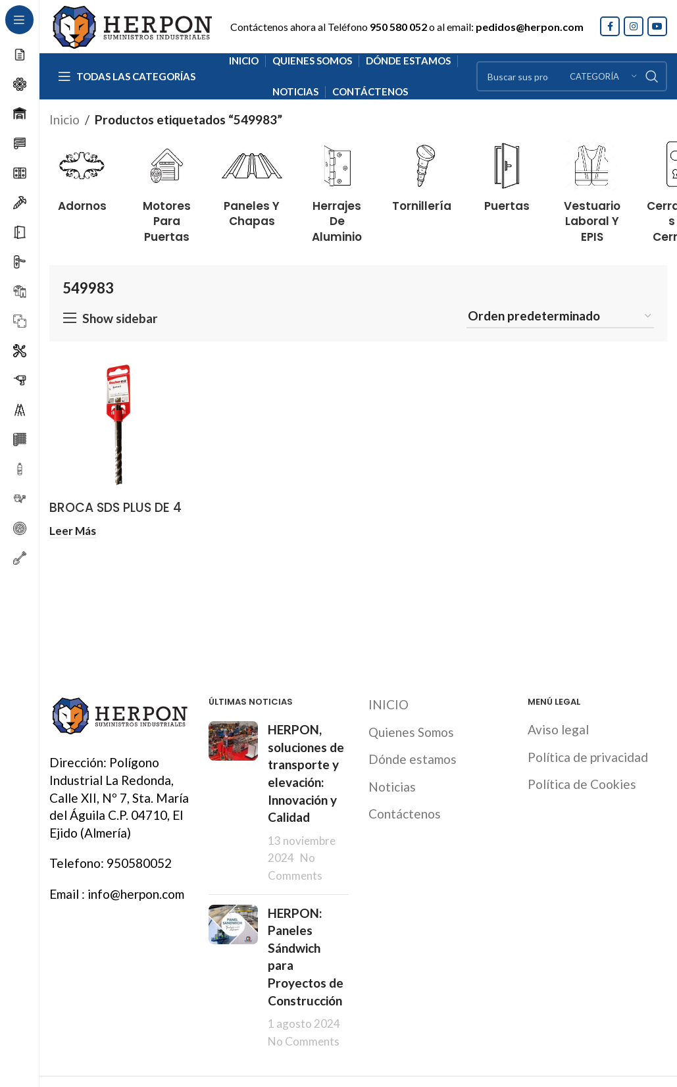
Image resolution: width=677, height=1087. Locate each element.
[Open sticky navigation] (127, 76)
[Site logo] (131, 24)
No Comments (303, 1041)
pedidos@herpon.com (530, 26)
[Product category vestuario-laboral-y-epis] (591, 189)
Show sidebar (120, 318)
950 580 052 (398, 26)
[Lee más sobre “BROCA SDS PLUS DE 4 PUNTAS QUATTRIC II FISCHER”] (72, 529)
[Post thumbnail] (233, 802)
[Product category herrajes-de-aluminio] (337, 189)
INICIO (388, 704)
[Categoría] (603, 76)
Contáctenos (404, 813)
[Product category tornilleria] (422, 173)
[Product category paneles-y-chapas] (251, 181)
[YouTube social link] (657, 26)
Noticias (392, 786)
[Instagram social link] (633, 26)
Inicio (64, 119)
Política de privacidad (588, 757)
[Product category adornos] (81, 173)
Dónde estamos (412, 759)
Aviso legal (558, 729)
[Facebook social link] (610, 26)
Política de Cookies (582, 784)
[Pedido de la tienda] (560, 316)
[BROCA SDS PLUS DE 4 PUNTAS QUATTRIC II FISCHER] (119, 424)
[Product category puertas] (506, 173)
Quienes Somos (411, 732)
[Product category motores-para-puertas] (166, 189)
